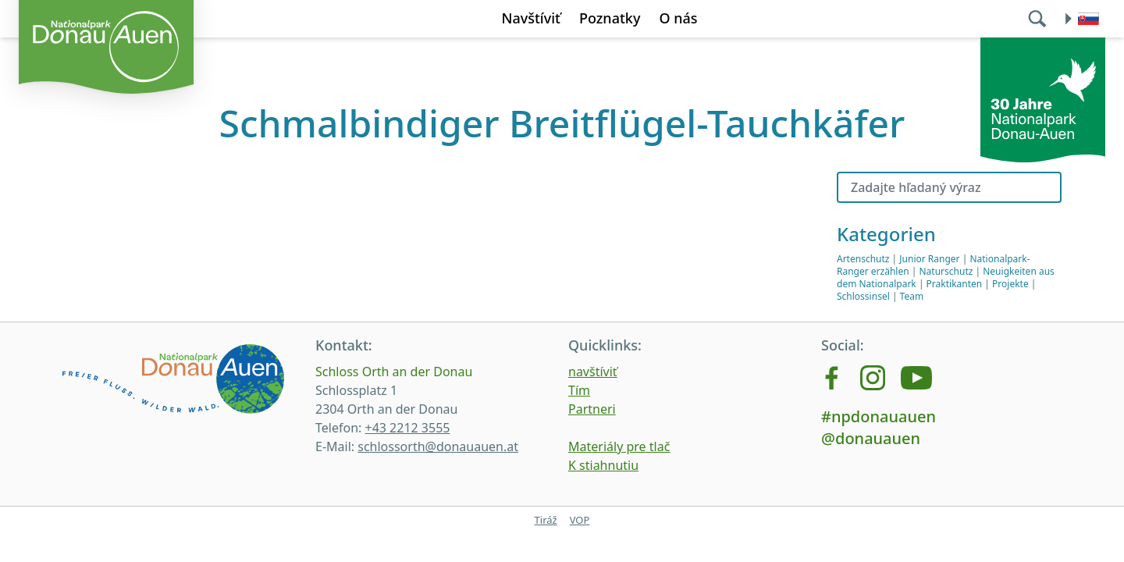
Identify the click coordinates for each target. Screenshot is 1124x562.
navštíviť (592, 371)
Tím (579, 390)
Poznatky (609, 18)
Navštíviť (530, 18)
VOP (580, 520)
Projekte (1010, 283)
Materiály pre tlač (619, 446)
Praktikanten (955, 283)
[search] (1039, 18)
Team (912, 296)
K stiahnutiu (603, 465)
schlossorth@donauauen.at (437, 446)
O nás (678, 18)
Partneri (592, 409)
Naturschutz (946, 271)
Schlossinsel (863, 296)
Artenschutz (863, 258)
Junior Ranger (929, 258)
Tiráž (546, 520)
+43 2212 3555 (407, 427)
